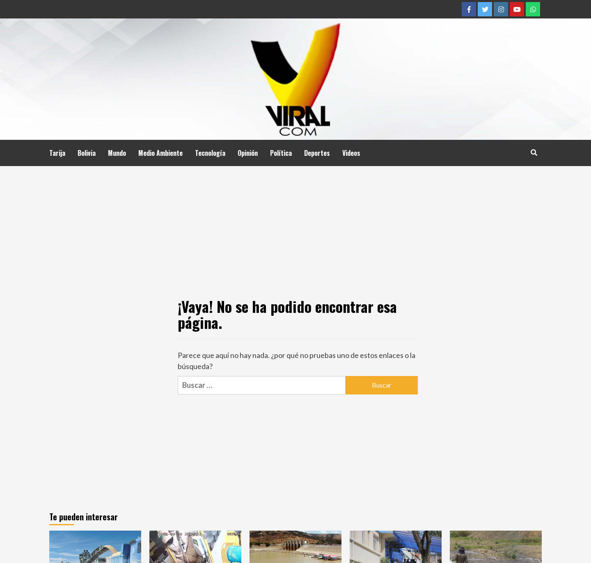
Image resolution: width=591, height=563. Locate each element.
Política (281, 153)
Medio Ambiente (160, 153)
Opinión (248, 153)
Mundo (117, 153)
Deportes (317, 153)
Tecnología (210, 153)
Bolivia (87, 153)
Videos (351, 153)
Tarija (57, 153)
